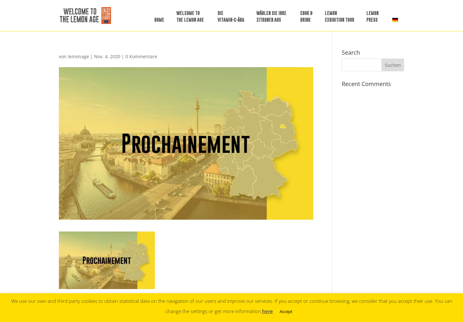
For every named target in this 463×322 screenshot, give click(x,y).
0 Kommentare (141, 56)
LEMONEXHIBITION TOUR (339, 16)
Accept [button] (286, 311)
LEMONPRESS (372, 16)
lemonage (78, 56)
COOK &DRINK (306, 16)
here (267, 311)
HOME (159, 19)
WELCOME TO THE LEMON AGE (190, 16)
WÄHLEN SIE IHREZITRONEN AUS (271, 16)
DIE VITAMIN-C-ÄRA (231, 16)
